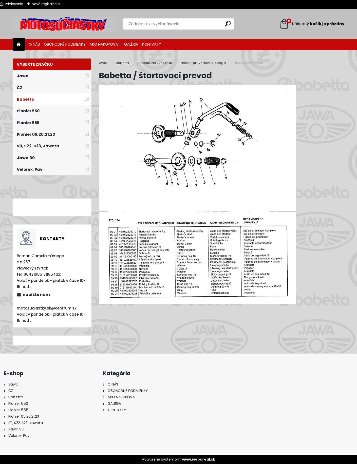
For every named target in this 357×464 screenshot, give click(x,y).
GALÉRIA (131, 44)
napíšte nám (36, 294)
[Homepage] (19, 44)
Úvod (103, 62)
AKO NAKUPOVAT (105, 44)
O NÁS (34, 44)
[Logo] (64, 24)
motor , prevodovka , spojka (203, 62)
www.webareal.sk (198, 459)
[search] (228, 23)
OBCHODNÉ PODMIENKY (65, 44)
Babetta (122, 62)
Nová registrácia (46, 3)
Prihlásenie (14, 3)
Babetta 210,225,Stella (154, 62)
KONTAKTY (151, 44)
